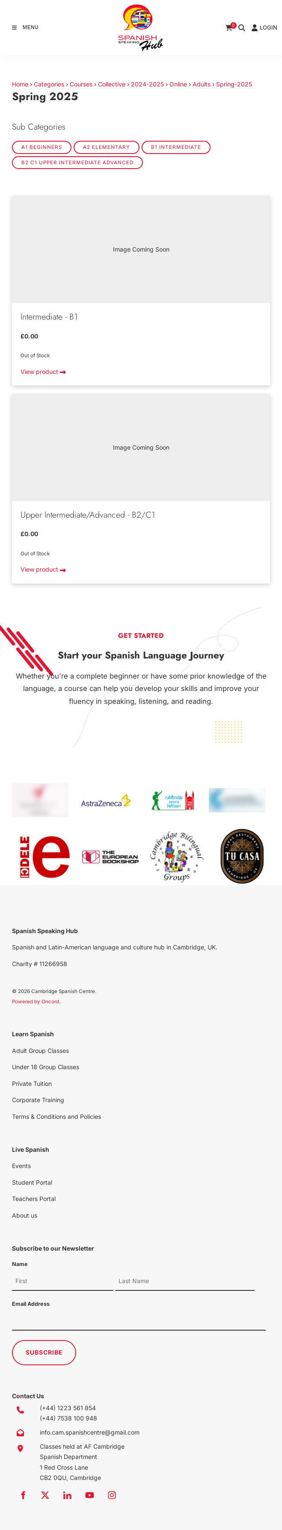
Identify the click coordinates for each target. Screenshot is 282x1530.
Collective (111, 84)
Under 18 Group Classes (45, 1066)
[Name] (62, 1281)
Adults (202, 84)
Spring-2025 (234, 84)
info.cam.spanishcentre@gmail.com (90, 1432)
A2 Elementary (106, 147)
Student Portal (32, 1182)
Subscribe (44, 1352)
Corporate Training (38, 1099)
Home (20, 84)
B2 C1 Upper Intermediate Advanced (77, 163)
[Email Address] (139, 1321)
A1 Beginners (41, 147)
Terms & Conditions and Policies (56, 1116)
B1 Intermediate (176, 147)
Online (178, 84)
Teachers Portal (34, 1198)
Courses (81, 84)
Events (21, 1165)
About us (24, 1215)
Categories (49, 84)
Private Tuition (32, 1083)
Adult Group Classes (40, 1050)
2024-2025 (147, 84)
